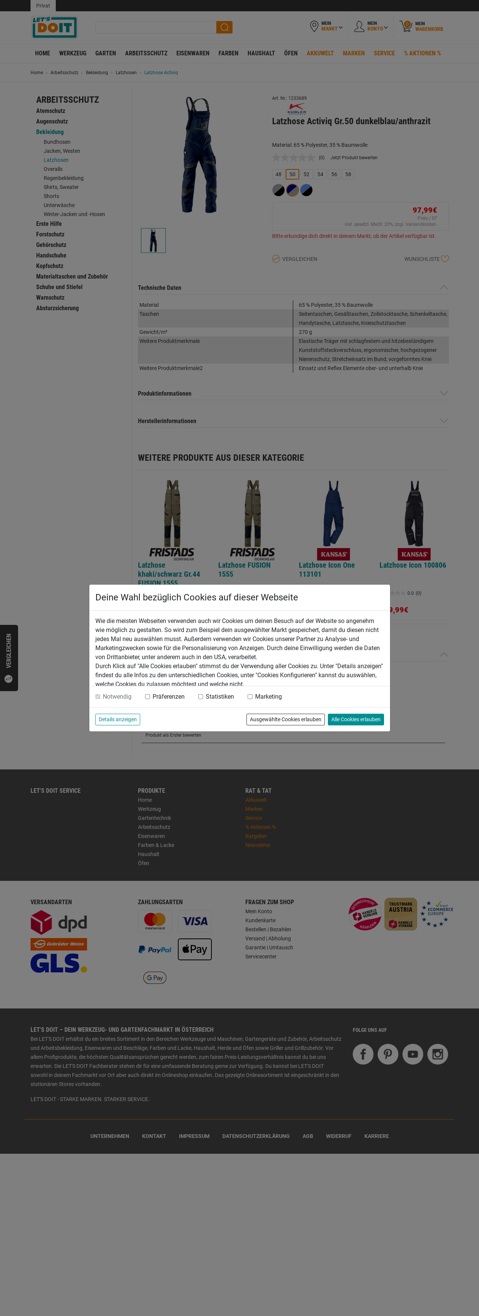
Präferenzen (169, 696)
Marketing (268, 696)
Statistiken (220, 696)
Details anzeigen (118, 719)
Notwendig (117, 696)
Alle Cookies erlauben (356, 719)
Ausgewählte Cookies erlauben (285, 719)
